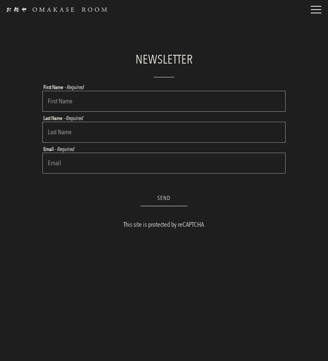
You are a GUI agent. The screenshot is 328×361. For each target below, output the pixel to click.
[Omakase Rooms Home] (56, 9)
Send (164, 198)
